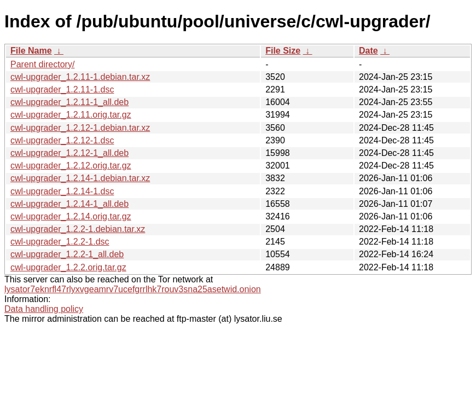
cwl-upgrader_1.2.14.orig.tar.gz (70, 216)
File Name (31, 50)
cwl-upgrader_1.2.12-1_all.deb (69, 153)
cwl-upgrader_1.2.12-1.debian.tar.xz (80, 127)
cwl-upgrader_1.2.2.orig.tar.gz (68, 267)
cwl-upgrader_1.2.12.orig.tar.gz (70, 165)
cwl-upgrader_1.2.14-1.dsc (62, 191)
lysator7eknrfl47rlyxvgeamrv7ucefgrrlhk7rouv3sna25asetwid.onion (132, 289)
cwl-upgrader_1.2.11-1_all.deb (69, 102)
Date (368, 50)
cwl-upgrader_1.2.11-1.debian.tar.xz (80, 77)
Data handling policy (43, 309)
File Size (282, 50)
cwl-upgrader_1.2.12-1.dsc (62, 140)
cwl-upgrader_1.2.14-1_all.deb (69, 203)
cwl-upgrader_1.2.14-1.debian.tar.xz (80, 178)
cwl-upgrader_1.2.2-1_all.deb (67, 254)
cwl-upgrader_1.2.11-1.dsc (62, 89)
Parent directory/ (42, 64)
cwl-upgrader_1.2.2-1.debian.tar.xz (77, 229)
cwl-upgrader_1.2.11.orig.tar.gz (70, 114)
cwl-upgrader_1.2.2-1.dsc (59, 241)
